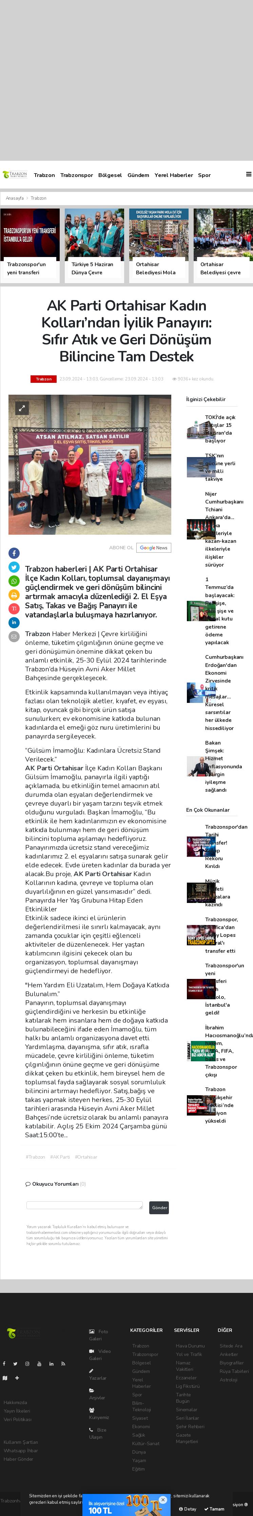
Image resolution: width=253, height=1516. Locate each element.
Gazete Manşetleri (187, 1438)
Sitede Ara (231, 1346)
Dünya (139, 1452)
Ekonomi (141, 1426)
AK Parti (39, 768)
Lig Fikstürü (188, 1386)
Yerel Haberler (174, 175)
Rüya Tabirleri (234, 1371)
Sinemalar (186, 1409)
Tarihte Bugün (183, 1398)
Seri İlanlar (187, 1418)
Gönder (160, 1207)
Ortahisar (69, 768)
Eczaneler (186, 1378)
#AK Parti (60, 1157)
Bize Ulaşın (97, 1433)
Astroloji (228, 1380)
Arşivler (97, 1394)
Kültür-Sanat (145, 1443)
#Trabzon (35, 1157)
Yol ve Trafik (189, 1354)
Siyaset (140, 1418)
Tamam (214, 1509)
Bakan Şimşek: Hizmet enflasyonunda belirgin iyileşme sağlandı (223, 766)
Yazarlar (97, 1375)
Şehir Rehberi (190, 1426)
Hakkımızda (15, 1402)
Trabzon (44, 175)
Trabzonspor (76, 175)
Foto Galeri (98, 1335)
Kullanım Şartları (21, 1442)
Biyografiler (232, 1363)
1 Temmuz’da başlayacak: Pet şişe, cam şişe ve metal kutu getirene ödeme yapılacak (219, 611)
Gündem (138, 175)
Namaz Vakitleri (184, 1366)
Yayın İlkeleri (17, 1411)
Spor (204, 175)
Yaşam (139, 1460)
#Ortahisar (86, 1157)
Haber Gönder (19, 1459)
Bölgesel (110, 175)
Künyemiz (99, 1414)
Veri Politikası (18, 1419)
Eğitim (138, 1469)
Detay (187, 1509)
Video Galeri (100, 1355)
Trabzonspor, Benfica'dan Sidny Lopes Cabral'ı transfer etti (221, 935)
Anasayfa (15, 198)
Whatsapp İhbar (21, 1451)
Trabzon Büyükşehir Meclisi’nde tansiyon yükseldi (219, 1105)
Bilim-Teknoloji (141, 1406)
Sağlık (138, 1435)
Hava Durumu (190, 1346)
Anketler (229, 1354)
